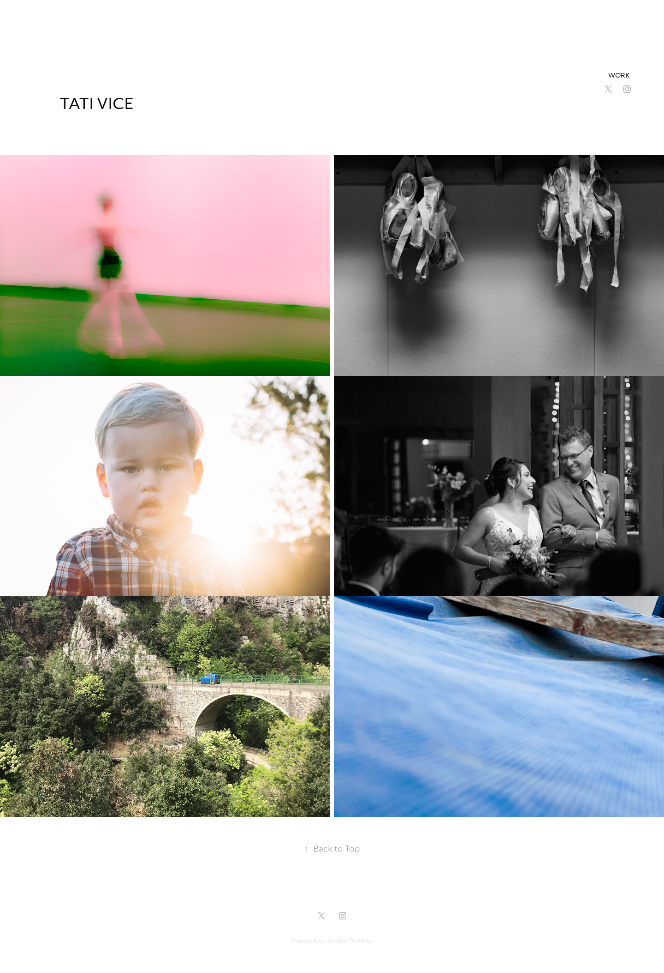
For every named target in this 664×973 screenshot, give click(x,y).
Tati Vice (98, 104)
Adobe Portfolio (350, 940)
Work (618, 75)
